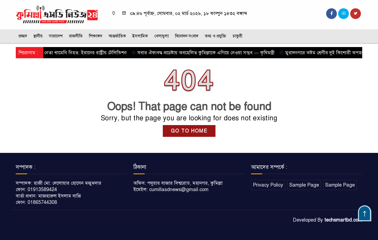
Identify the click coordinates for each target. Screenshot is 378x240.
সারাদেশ (56, 36)
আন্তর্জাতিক (117, 36)
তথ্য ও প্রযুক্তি (215, 36)
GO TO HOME (189, 131)
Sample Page (304, 185)
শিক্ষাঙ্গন (95, 36)
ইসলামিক (140, 36)
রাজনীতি (76, 36)
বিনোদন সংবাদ (186, 36)
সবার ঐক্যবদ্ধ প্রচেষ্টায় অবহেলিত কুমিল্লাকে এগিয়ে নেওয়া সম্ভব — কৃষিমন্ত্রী (204, 53)
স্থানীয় (38, 36)
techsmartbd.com (343, 220)
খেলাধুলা (161, 36)
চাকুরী (237, 36)
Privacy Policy (268, 185)
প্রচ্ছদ (22, 36)
